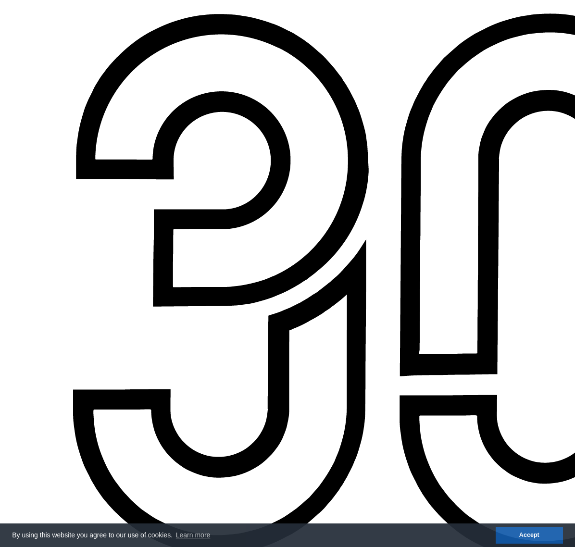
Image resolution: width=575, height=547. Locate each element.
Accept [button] (529, 535)
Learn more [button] (193, 535)
